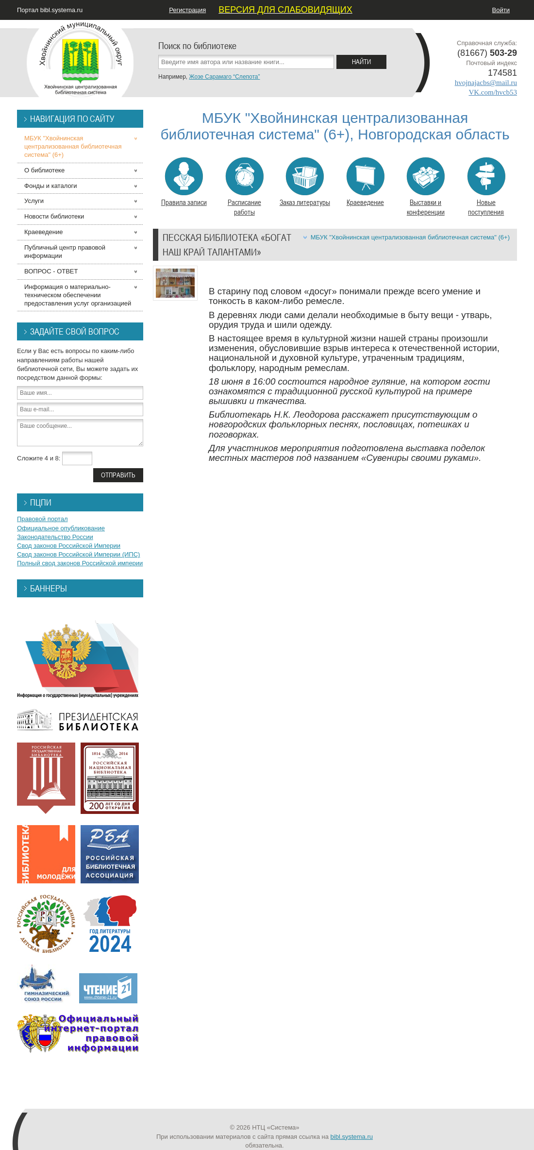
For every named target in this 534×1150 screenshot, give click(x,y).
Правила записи (184, 182)
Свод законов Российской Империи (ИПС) (78, 554)
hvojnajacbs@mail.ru (486, 82)
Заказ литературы (305, 182)
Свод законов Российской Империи (68, 545)
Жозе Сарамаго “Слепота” (224, 76)
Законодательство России (55, 537)
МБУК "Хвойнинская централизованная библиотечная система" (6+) (410, 237)
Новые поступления (486, 187)
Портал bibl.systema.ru (50, 10)
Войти (501, 10)
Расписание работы (244, 187)
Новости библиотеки (54, 216)
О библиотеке (44, 170)
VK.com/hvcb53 (492, 92)
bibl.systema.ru (352, 1136)
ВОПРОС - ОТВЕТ (51, 271)
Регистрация (187, 10)
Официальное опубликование (61, 528)
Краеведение (365, 182)
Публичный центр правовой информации (64, 251)
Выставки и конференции (425, 187)
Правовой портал (42, 519)
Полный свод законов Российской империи (80, 563)
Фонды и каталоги (50, 185)
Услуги (34, 200)
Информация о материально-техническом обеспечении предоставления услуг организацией (77, 295)
